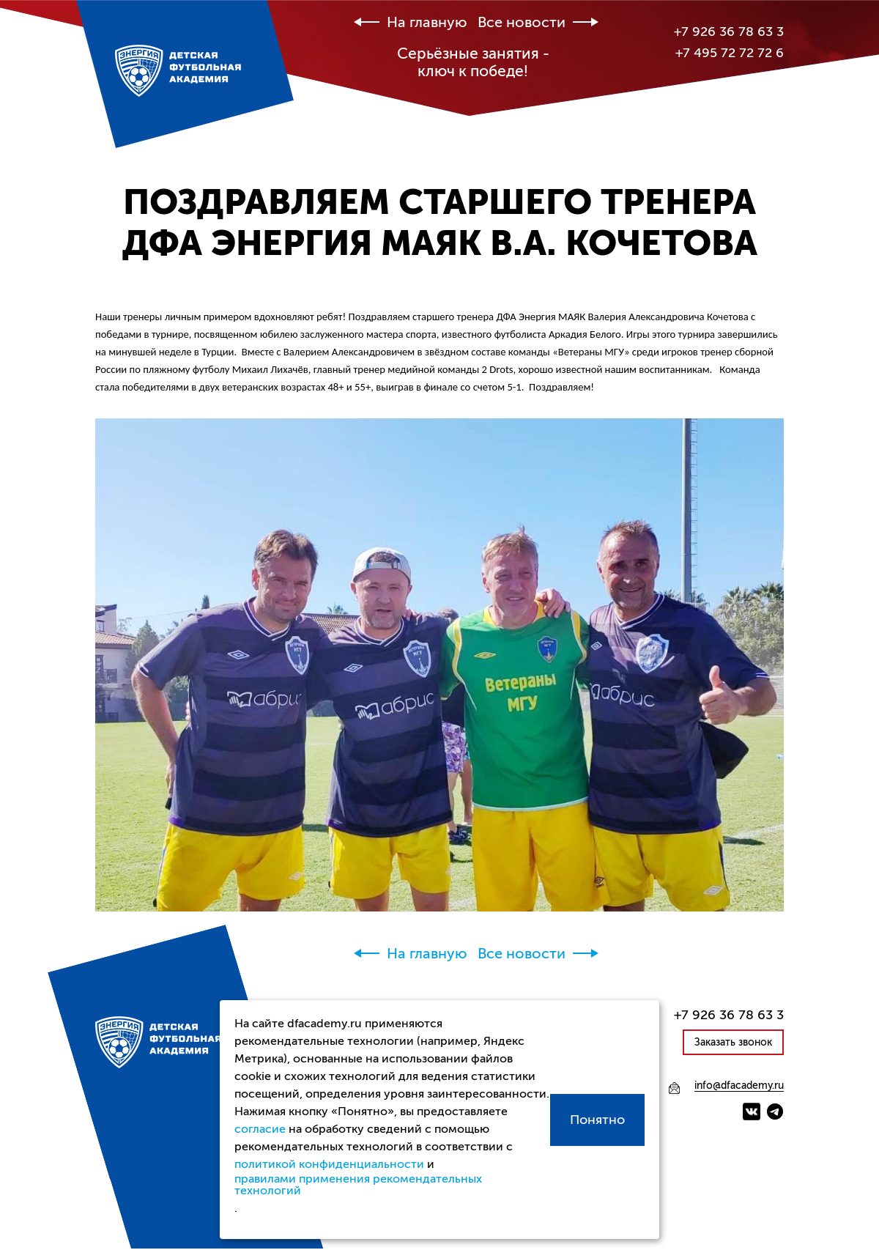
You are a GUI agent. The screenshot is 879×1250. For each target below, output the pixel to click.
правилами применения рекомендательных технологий (358, 1185)
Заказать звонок (733, 1042)
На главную (427, 22)
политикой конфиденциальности (329, 1164)
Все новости (521, 22)
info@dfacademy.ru (739, 1086)
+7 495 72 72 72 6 (729, 52)
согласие (260, 1129)
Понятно (597, 1119)
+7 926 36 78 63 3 (729, 31)
